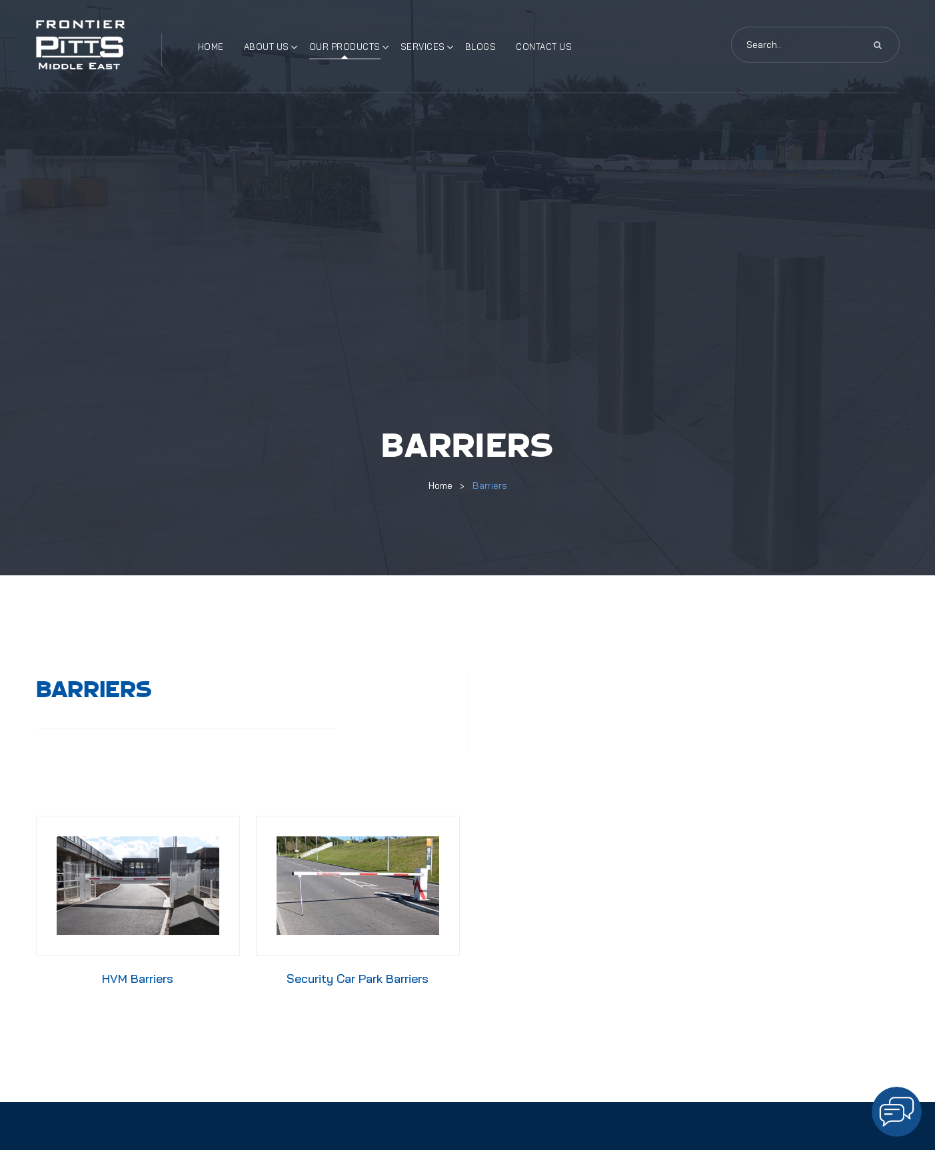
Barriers (489, 485)
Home (211, 46)
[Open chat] (897, 1112)
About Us (266, 46)
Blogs (480, 46)
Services (423, 46)
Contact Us (544, 46)
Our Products (345, 46)
